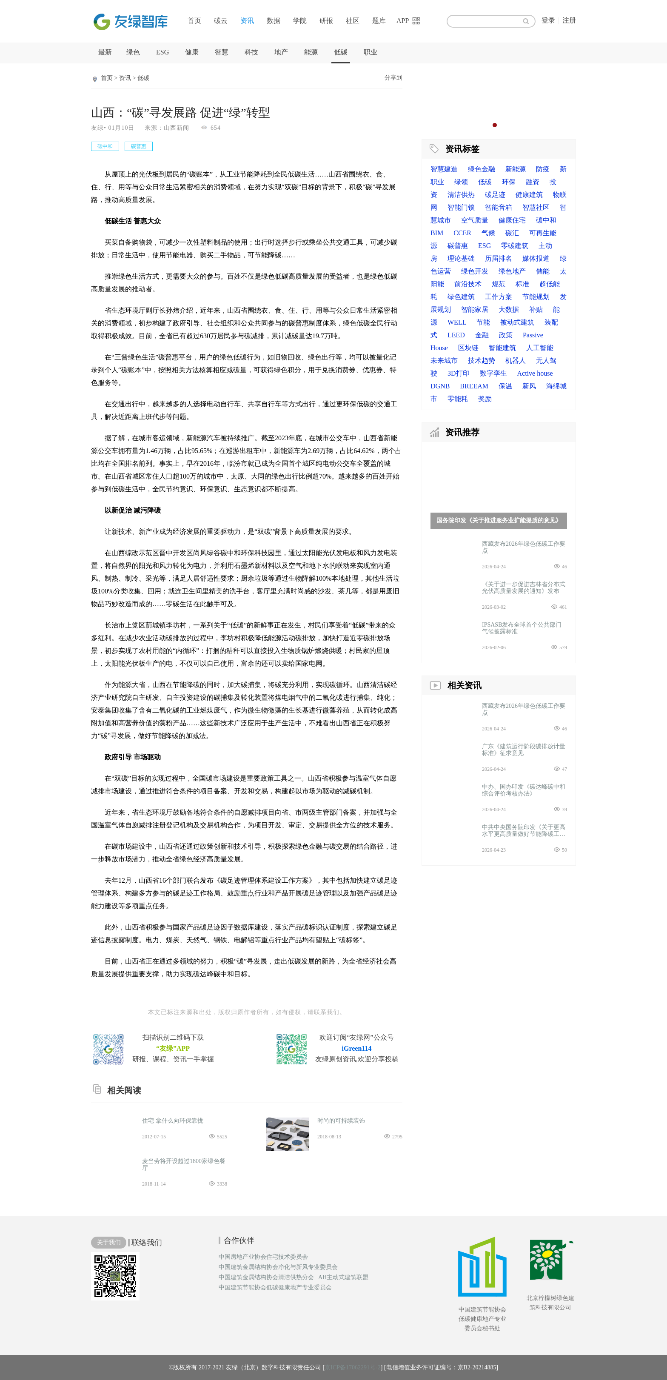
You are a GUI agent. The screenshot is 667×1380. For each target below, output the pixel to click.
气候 (488, 233)
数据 (273, 20)
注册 (569, 20)
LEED (456, 335)
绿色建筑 (461, 296)
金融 (482, 335)
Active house (535, 373)
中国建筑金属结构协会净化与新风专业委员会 (278, 1267)
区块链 (468, 347)
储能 (543, 271)
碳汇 (512, 233)
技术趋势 (481, 360)
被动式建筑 (517, 322)
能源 (311, 52)
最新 (105, 52)
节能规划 (536, 296)
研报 (326, 20)
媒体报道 (536, 258)
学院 (300, 20)
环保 (509, 181)
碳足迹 (495, 194)
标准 (522, 284)
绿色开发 (474, 271)
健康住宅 (512, 220)
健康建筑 (529, 194)
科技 (251, 52)
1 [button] (486, 125)
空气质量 (474, 220)
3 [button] (503, 125)
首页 (194, 20)
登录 (548, 20)
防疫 (543, 169)
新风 (529, 386)
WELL (457, 322)
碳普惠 (458, 245)
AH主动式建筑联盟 (343, 1277)
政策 (506, 335)
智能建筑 (502, 347)
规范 (498, 284)
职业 (370, 52)
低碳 (341, 52)
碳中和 (546, 220)
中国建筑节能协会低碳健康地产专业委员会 (275, 1288)
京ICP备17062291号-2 (352, 1367)
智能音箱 (498, 207)
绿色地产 (512, 271)
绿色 (133, 52)
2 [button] (495, 125)
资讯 (247, 20)
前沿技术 (468, 284)
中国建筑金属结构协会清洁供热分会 (266, 1277)
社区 (352, 20)
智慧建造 (444, 169)
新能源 (515, 169)
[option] (499, 100)
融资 (532, 181)
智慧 (221, 52)
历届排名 (498, 258)
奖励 (485, 398)
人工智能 (539, 347)
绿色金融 (481, 169)
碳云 (221, 20)
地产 (281, 52)
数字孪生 (493, 373)
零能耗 (458, 398)
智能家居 (474, 309)
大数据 (509, 309)
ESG (162, 52)
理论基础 (461, 258)
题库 (379, 20)
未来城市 (444, 360)
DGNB (440, 386)
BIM (436, 233)
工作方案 (498, 296)
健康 (192, 52)
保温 (505, 386)
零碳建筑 (514, 245)
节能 (483, 322)
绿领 (461, 181)
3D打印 (459, 373)
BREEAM (474, 386)
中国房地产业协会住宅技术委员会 (263, 1257)
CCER (462, 233)
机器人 (515, 360)
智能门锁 (461, 207)
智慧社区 (536, 207)
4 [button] (512, 125)
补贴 (536, 309)
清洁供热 (461, 194)
